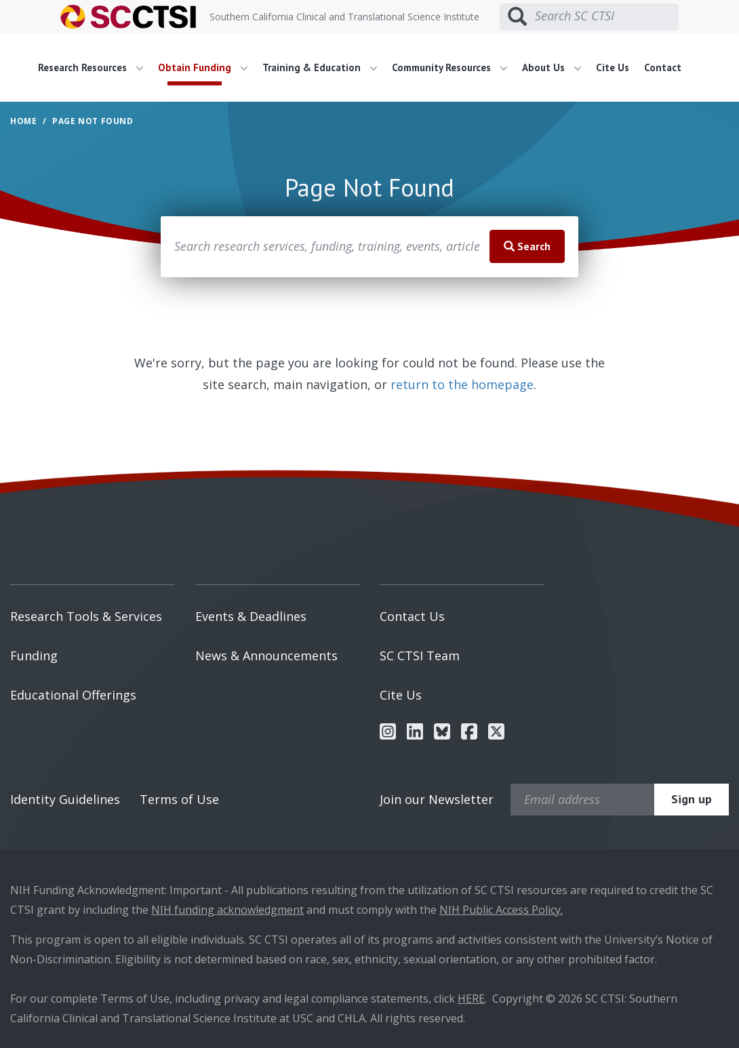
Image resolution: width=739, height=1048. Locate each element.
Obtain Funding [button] (202, 67)
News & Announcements (266, 655)
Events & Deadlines (250, 616)
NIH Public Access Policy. (501, 909)
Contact (662, 67)
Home (23, 121)
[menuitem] (95, 68)
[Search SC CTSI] (607, 16)
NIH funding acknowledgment (227, 909)
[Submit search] (517, 17)
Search (527, 246)
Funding (34, 655)
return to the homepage (462, 384)
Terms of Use (179, 799)
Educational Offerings (73, 695)
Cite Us (612, 67)
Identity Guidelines (65, 799)
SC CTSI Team (420, 655)
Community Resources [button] (449, 67)
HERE (471, 998)
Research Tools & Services (86, 616)
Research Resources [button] (90, 67)
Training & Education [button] (319, 67)
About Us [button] (551, 67)
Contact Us (412, 616)
